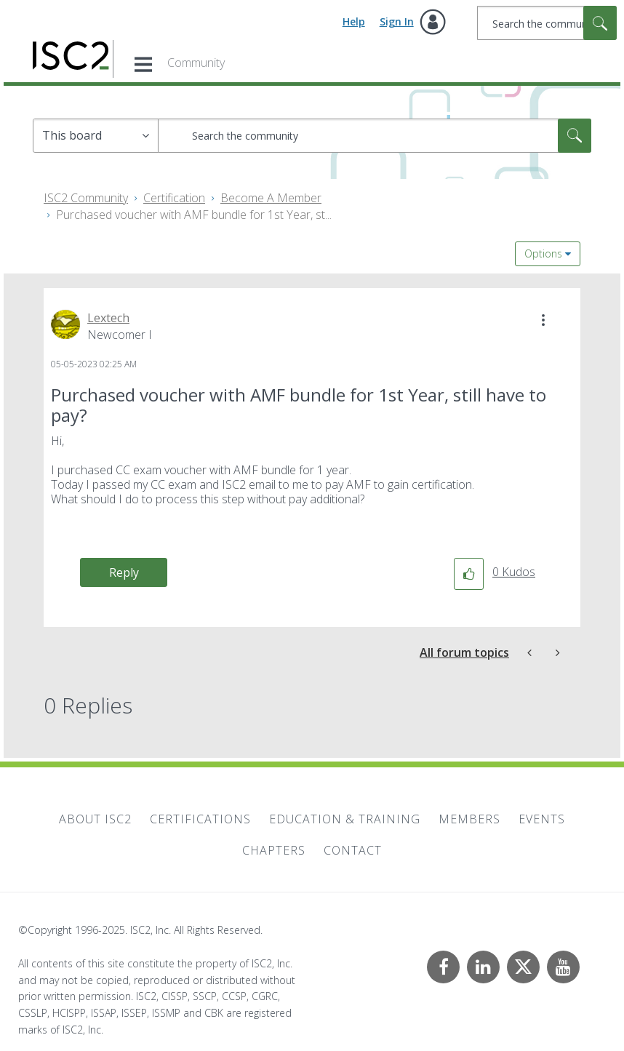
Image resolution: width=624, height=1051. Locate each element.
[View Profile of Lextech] (108, 318)
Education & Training (344, 819)
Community (196, 63)
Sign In (397, 21)
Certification (174, 198)
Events (542, 819)
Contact (353, 850)
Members (469, 819)
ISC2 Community (86, 198)
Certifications (200, 819)
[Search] (547, 23)
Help (354, 21)
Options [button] (543, 253)
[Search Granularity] (95, 135)
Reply (124, 572)
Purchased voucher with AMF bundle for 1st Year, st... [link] (194, 215)
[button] (543, 320)
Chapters (273, 850)
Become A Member (270, 198)
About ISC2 (95, 819)
